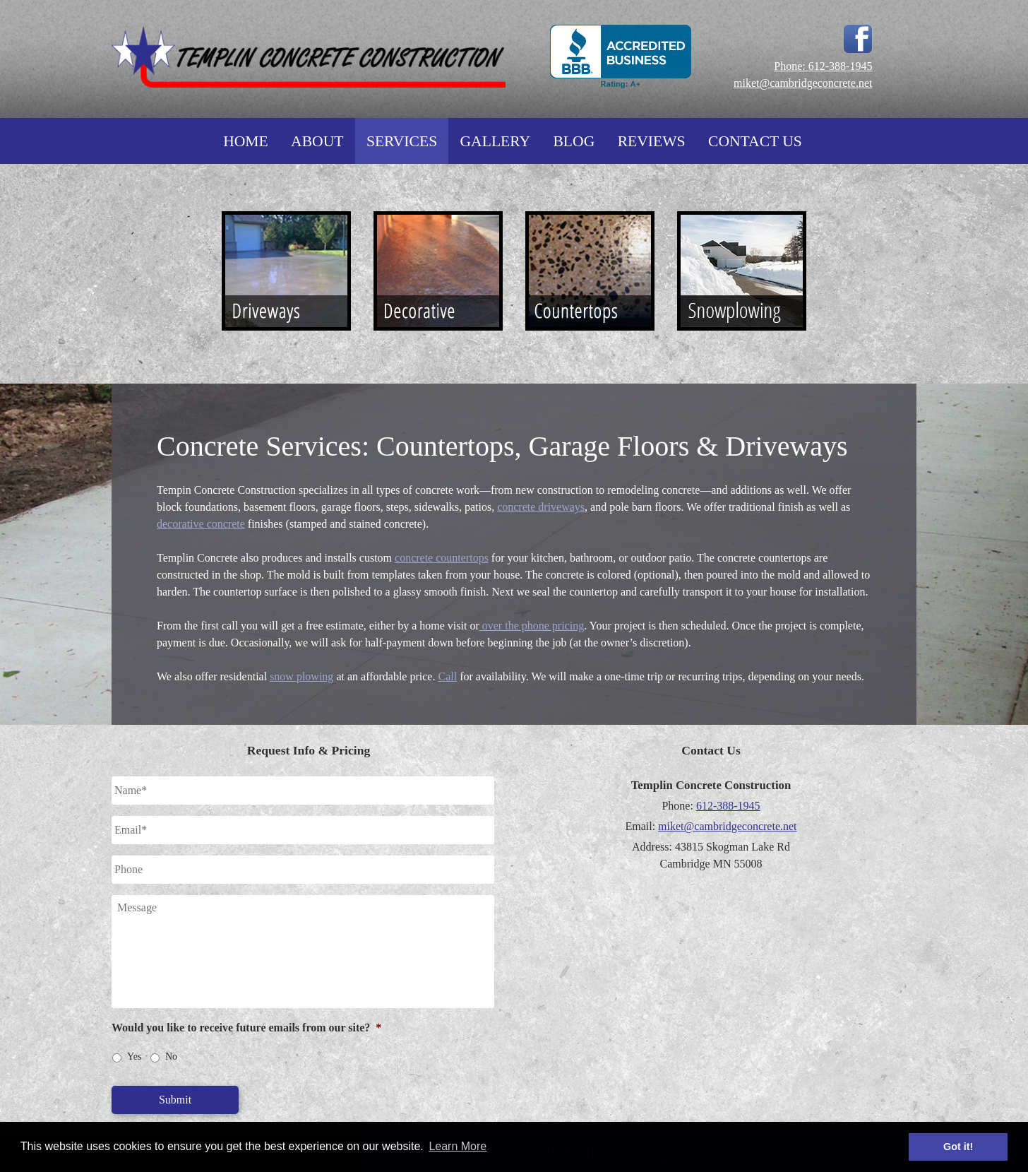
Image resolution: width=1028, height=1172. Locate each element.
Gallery (495, 141)
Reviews (652, 141)
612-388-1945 (728, 806)
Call (447, 676)
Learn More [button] (457, 1146)
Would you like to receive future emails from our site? (246, 1028)
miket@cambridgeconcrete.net (803, 83)
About (317, 141)
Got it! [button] (958, 1146)
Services (401, 141)
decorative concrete (201, 524)
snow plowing (301, 676)
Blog (573, 141)
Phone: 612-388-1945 (823, 66)
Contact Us (755, 141)
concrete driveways (541, 507)
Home (245, 141)
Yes (134, 1056)
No (171, 1056)
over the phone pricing (531, 626)
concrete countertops (442, 558)
